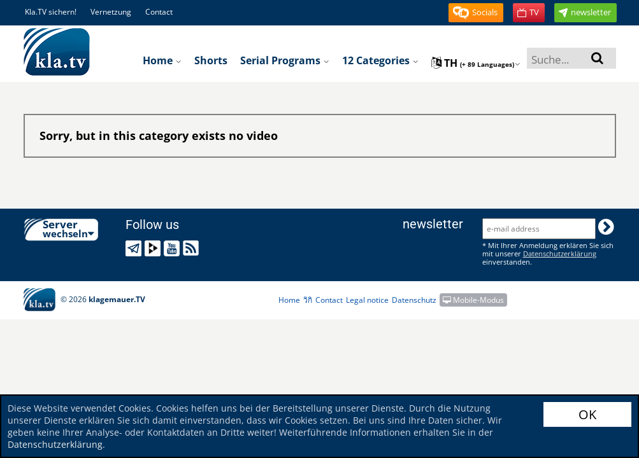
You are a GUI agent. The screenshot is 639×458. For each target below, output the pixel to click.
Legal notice (367, 300)
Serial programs (284, 60)
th (476, 63)
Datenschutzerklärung (55, 444)
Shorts (210, 60)
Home (162, 60)
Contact (159, 11)
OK (587, 414)
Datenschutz (414, 300)
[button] (476, 12)
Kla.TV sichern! (50, 11)
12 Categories (380, 60)
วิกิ (307, 300)
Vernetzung (110, 11)
